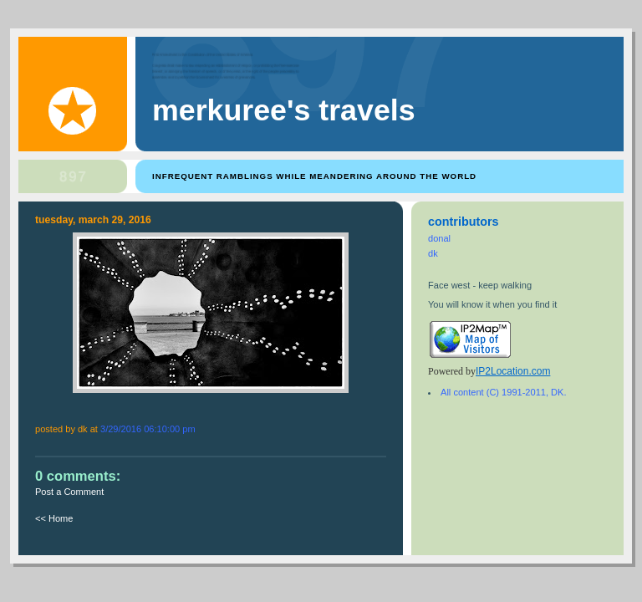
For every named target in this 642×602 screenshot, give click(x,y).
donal (439, 238)
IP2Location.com (513, 371)
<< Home (54, 518)
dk (433, 253)
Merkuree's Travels (283, 110)
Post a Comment (69, 492)
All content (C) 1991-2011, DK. (503, 392)
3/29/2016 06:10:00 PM (148, 429)
